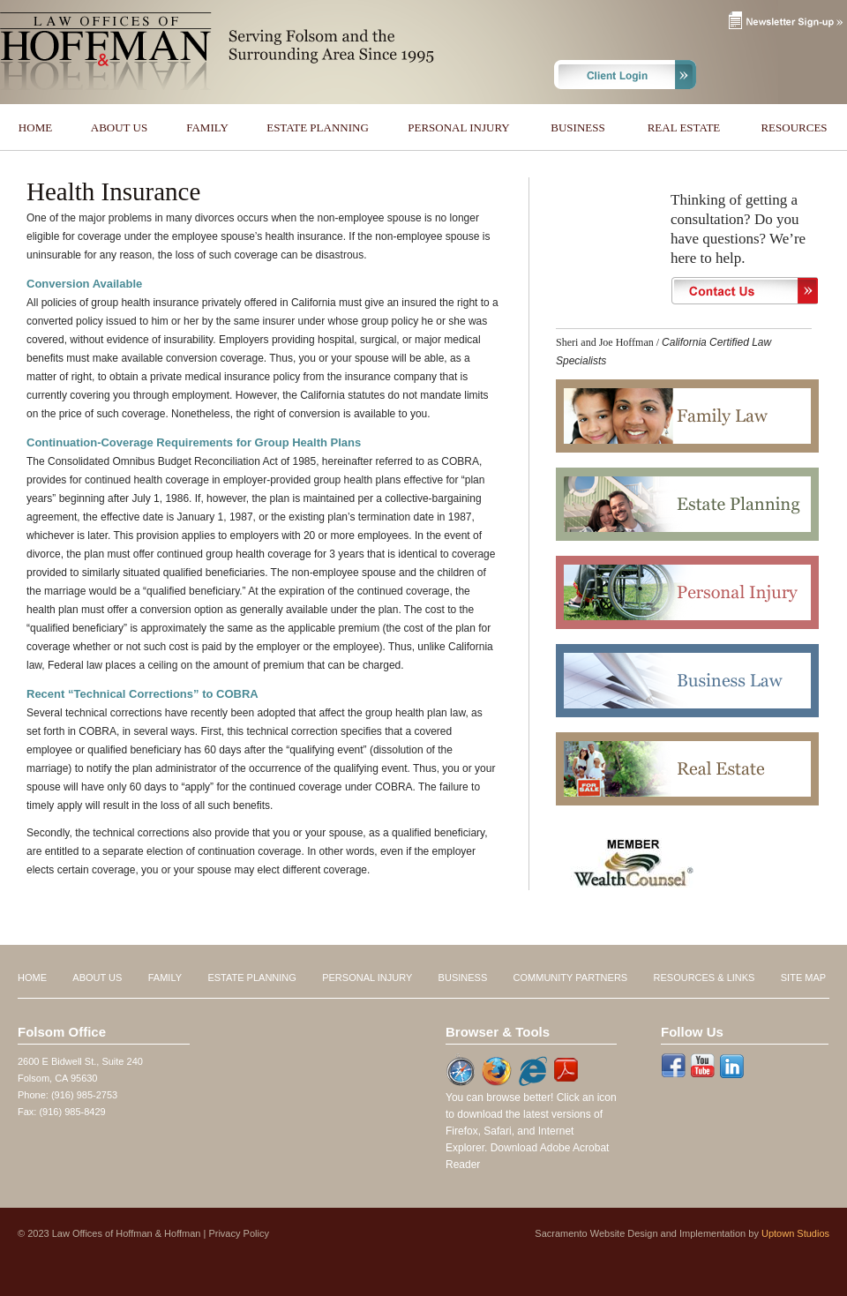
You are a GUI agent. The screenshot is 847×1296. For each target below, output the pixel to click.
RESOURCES (794, 127)
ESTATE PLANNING (317, 127)
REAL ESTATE (684, 127)
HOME (35, 127)
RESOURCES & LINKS (704, 977)
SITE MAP (803, 977)
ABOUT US (119, 127)
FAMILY (207, 127)
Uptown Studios (795, 1233)
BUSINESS (577, 127)
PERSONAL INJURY (458, 127)
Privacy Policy (238, 1233)
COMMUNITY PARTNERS (570, 977)
